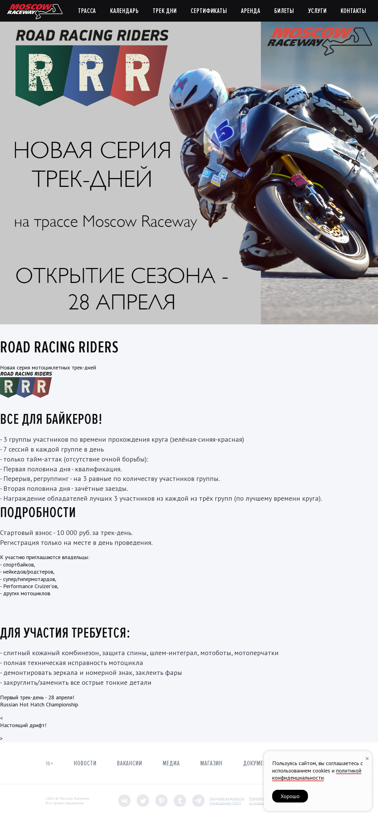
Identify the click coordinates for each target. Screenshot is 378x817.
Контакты (353, 11)
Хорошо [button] (290, 796)
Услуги (317, 11)
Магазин (211, 763)
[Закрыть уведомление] (367, 758)
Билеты (284, 11)
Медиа (171, 763)
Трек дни (165, 11)
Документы (258, 763)
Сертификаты (209, 11)
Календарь (124, 11)
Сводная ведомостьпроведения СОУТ (227, 801)
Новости (85, 763)
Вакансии (129, 763)
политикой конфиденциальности (316, 774)
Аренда (250, 11)
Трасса (87, 11)
